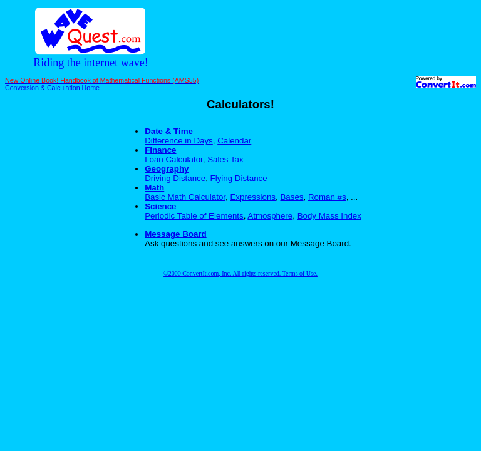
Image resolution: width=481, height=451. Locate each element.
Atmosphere (269, 215)
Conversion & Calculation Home (52, 87)
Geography (167, 169)
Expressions (253, 197)
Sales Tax (225, 159)
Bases (291, 197)
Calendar (234, 140)
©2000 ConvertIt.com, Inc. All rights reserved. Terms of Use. (240, 273)
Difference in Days (179, 140)
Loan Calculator (174, 159)
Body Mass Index (329, 215)
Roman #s (327, 197)
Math (154, 187)
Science (160, 206)
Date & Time (169, 131)
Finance (160, 150)
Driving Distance (175, 178)
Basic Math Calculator (185, 197)
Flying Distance (238, 178)
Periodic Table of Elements (194, 215)
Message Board (176, 234)
